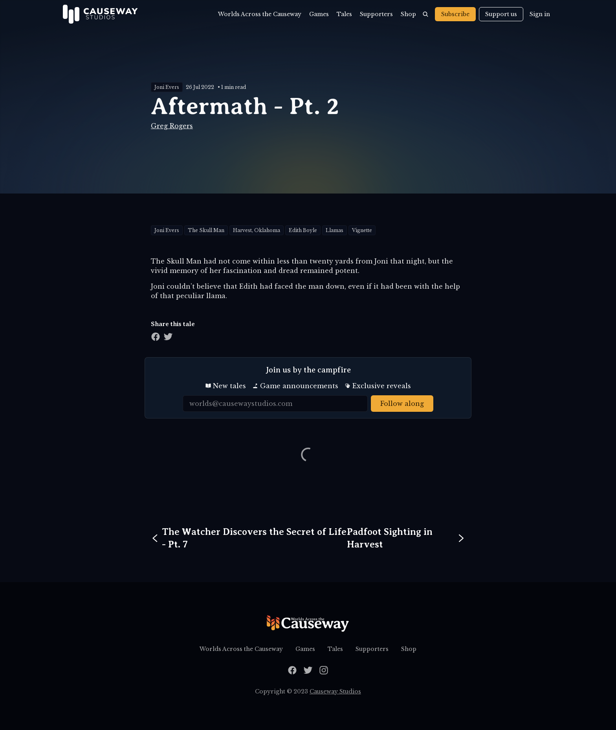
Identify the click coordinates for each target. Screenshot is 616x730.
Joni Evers (166, 87)
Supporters (376, 14)
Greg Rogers (172, 126)
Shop (408, 14)
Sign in (540, 14)
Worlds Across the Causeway (259, 14)
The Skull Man (206, 230)
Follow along (402, 403)
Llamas (334, 230)
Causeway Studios (335, 691)
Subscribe (455, 14)
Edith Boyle (303, 230)
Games (319, 14)
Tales (344, 14)
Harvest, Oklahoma (256, 230)
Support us (501, 14)
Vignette (362, 230)
